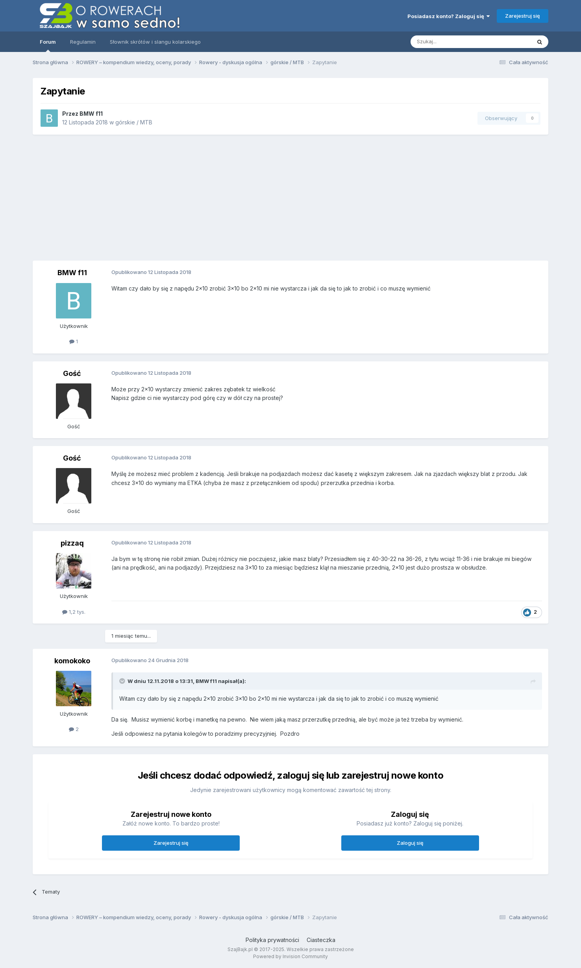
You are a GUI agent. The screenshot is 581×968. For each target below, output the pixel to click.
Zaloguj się (410, 843)
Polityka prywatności (272, 940)
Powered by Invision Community (290, 956)
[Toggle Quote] (122, 681)
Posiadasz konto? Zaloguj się (448, 16)
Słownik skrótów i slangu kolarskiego (155, 42)
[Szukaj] (451, 41)
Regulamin (83, 42)
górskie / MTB (133, 122)
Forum (48, 45)
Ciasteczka (321, 940)
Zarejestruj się (522, 16)
